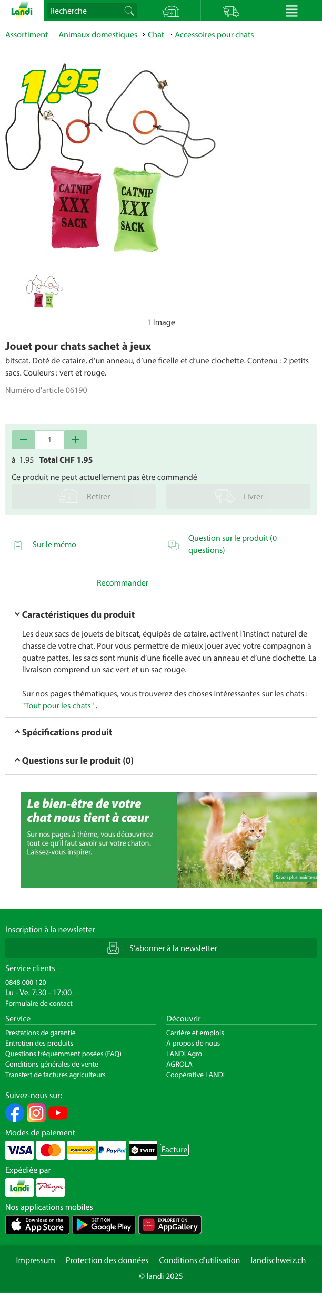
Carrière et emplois (195, 1032)
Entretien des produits (39, 1043)
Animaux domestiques (97, 34)
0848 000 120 (25, 982)
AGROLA (179, 1064)
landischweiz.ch (278, 1260)
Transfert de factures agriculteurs (55, 1074)
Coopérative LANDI (195, 1074)
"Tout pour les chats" (58, 706)
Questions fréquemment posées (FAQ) (63, 1053)
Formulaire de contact (39, 1003)
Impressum (35, 1260)
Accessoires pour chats (214, 34)
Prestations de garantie (40, 1032)
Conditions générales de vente (51, 1064)
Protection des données (107, 1260)
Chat (156, 34)
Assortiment (26, 34)
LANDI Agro (184, 1053)
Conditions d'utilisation (199, 1260)
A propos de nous (193, 1043)
